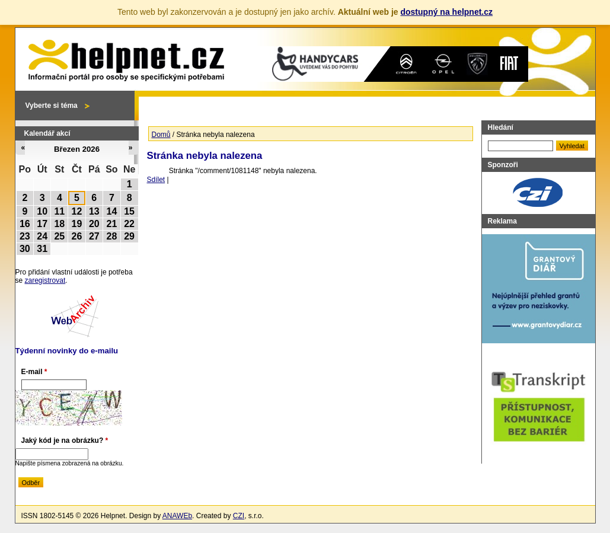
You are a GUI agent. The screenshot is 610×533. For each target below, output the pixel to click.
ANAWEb (177, 516)
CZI (238, 516)
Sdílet (156, 179)
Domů (161, 134)
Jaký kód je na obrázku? (64, 440)
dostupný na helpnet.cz (446, 12)
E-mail (34, 372)
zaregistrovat (45, 280)
